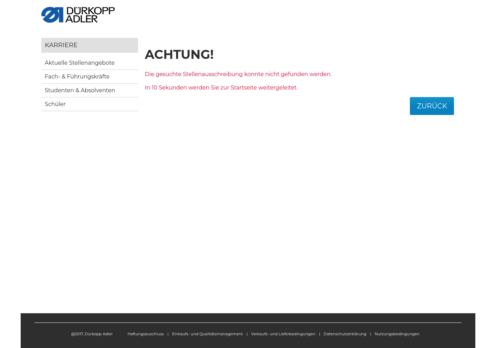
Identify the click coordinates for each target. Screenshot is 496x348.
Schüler (55, 104)
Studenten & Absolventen (80, 90)
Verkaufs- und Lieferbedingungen (283, 333)
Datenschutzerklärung (345, 333)
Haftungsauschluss (145, 333)
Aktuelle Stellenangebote (80, 63)
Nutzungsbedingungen (397, 333)
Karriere (61, 45)
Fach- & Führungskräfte (77, 76)
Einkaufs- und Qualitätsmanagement (207, 333)
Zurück (432, 106)
